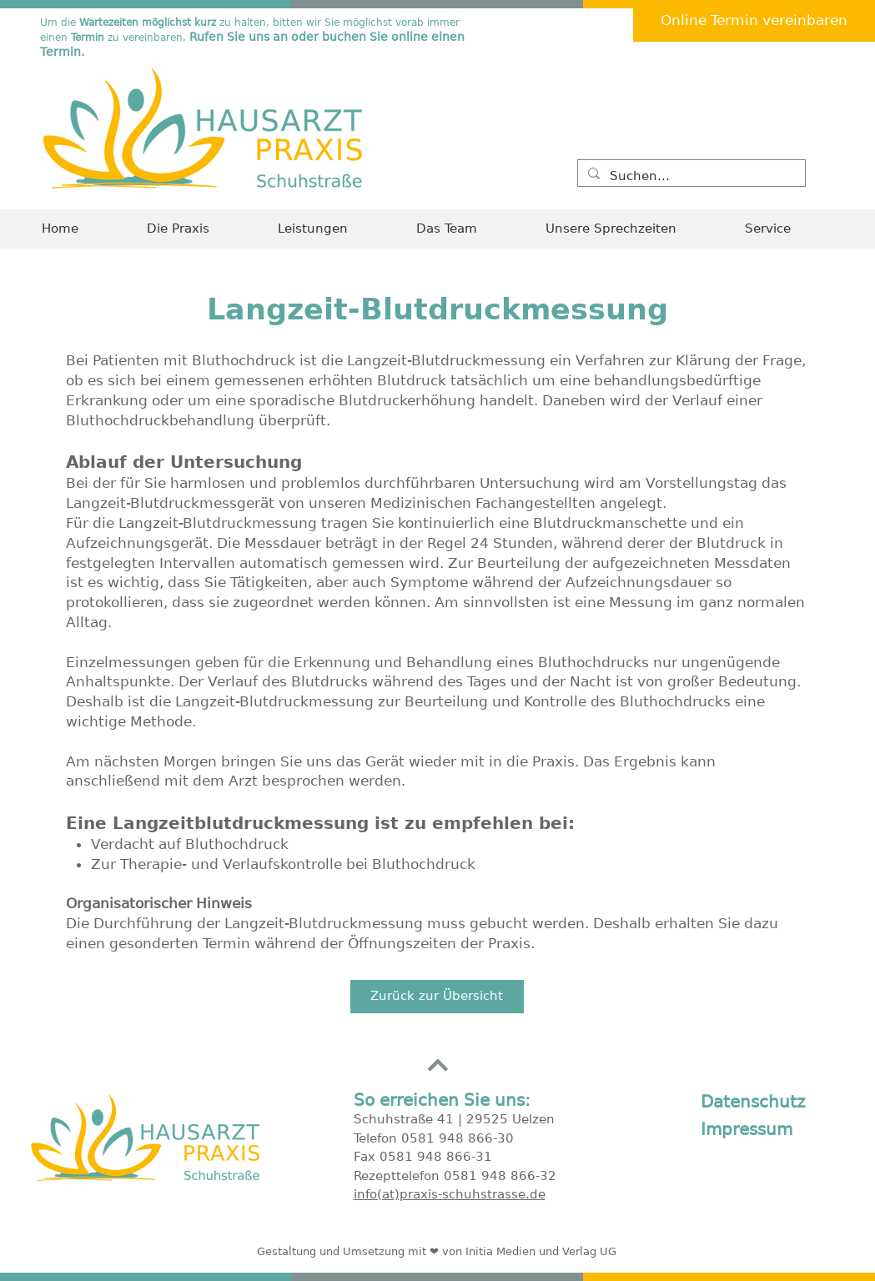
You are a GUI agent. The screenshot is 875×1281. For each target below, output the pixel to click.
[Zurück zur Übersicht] (437, 996)
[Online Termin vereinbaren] (754, 21)
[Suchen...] (690, 176)
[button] (789, 229)
